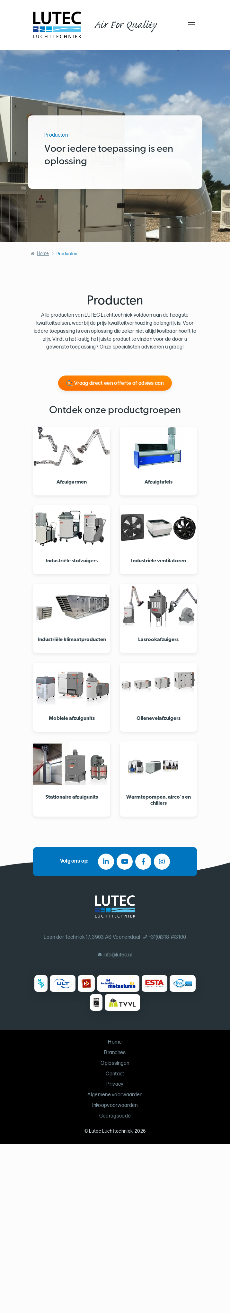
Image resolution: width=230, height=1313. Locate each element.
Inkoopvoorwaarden (114, 1105)
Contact (115, 1074)
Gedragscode (115, 1116)
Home (43, 253)
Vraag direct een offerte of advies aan (119, 383)
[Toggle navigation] (191, 25)
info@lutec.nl (115, 955)
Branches (115, 1053)
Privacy (114, 1084)
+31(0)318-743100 (164, 937)
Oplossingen (115, 1063)
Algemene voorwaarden (114, 1095)
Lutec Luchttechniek (111, 1131)
